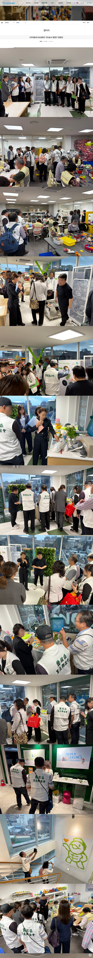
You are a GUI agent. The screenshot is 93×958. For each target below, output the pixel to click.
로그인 (82, 2)
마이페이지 (89, 2)
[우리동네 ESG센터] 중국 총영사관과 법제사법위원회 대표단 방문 (18, 913)
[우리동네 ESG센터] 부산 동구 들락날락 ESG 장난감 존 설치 (17, 917)
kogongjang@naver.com (45, 951)
